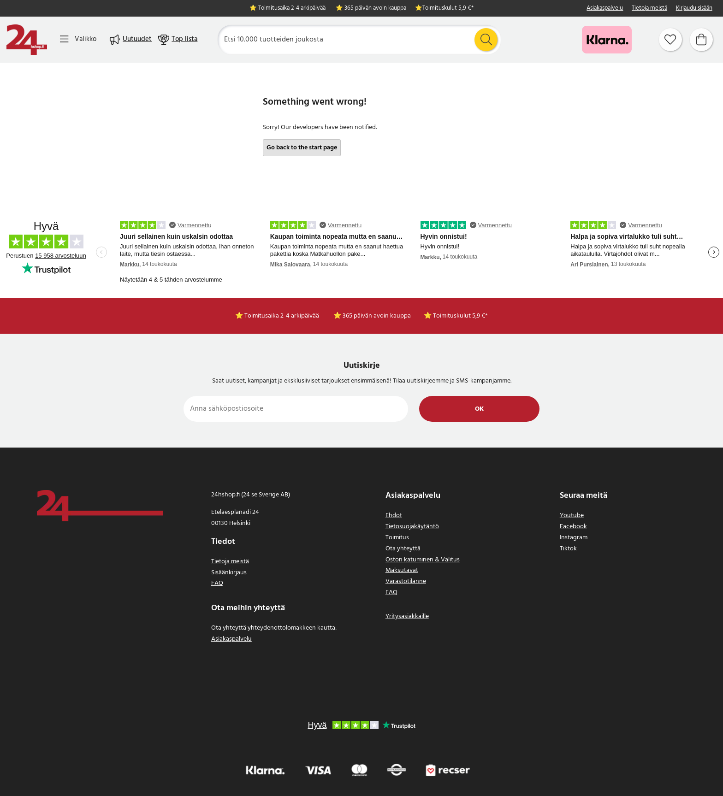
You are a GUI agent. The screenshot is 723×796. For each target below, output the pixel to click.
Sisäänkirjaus (229, 572)
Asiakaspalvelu (605, 8)
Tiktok (568, 548)
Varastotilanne (405, 581)
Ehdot (393, 515)
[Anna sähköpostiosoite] (296, 409)
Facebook (573, 526)
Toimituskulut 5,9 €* (448, 8)
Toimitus (397, 537)
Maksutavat (401, 570)
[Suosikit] (670, 39)
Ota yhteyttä (403, 548)
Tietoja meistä (649, 8)
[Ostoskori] (701, 39)
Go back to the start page (302, 147)
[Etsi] (359, 39)
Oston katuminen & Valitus (422, 559)
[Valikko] (78, 39)
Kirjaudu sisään (694, 8)
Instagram (573, 537)
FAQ (217, 583)
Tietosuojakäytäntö (412, 526)
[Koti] (26, 39)
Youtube (572, 515)
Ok (479, 409)
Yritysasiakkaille (407, 616)
